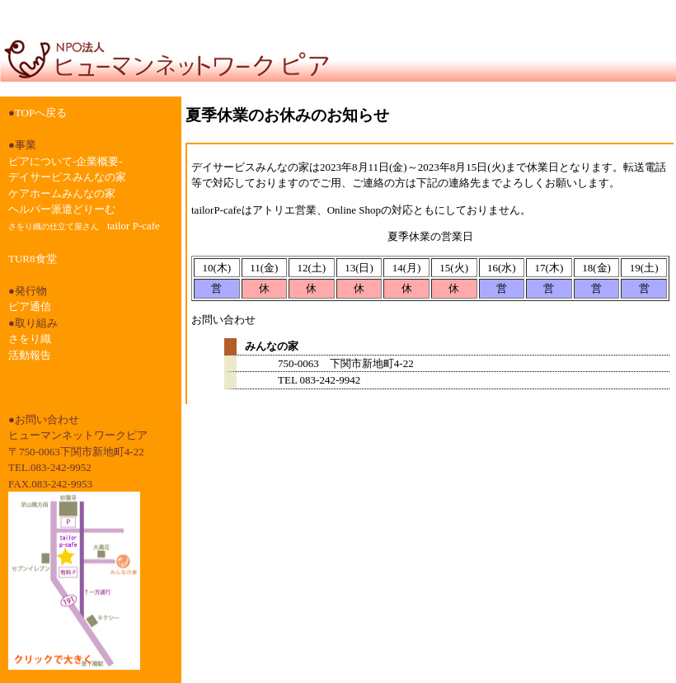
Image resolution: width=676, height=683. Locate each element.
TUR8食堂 (32, 258)
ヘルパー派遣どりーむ (61, 209)
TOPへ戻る (41, 112)
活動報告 (29, 355)
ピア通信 (29, 306)
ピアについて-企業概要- (65, 161)
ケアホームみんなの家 (61, 193)
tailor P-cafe (84, 225)
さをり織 (29, 338)
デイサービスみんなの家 (67, 177)
